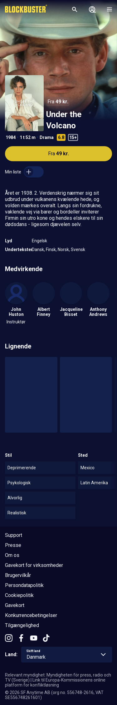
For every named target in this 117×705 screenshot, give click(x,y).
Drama (47, 137)
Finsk (51, 249)
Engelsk (39, 240)
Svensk (78, 249)
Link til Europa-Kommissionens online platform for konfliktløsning (55, 682)
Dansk (38, 249)
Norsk (63, 249)
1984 (11, 137)
